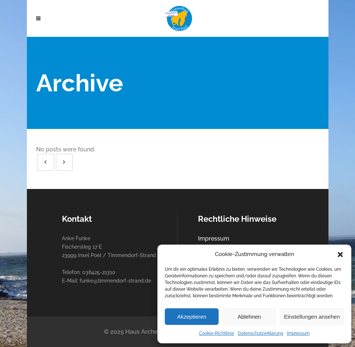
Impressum (298, 333)
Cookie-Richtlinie (216, 333)
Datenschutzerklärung (260, 333)
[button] (340, 254)
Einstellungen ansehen (312, 316)
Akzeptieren (191, 316)
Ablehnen (249, 316)
